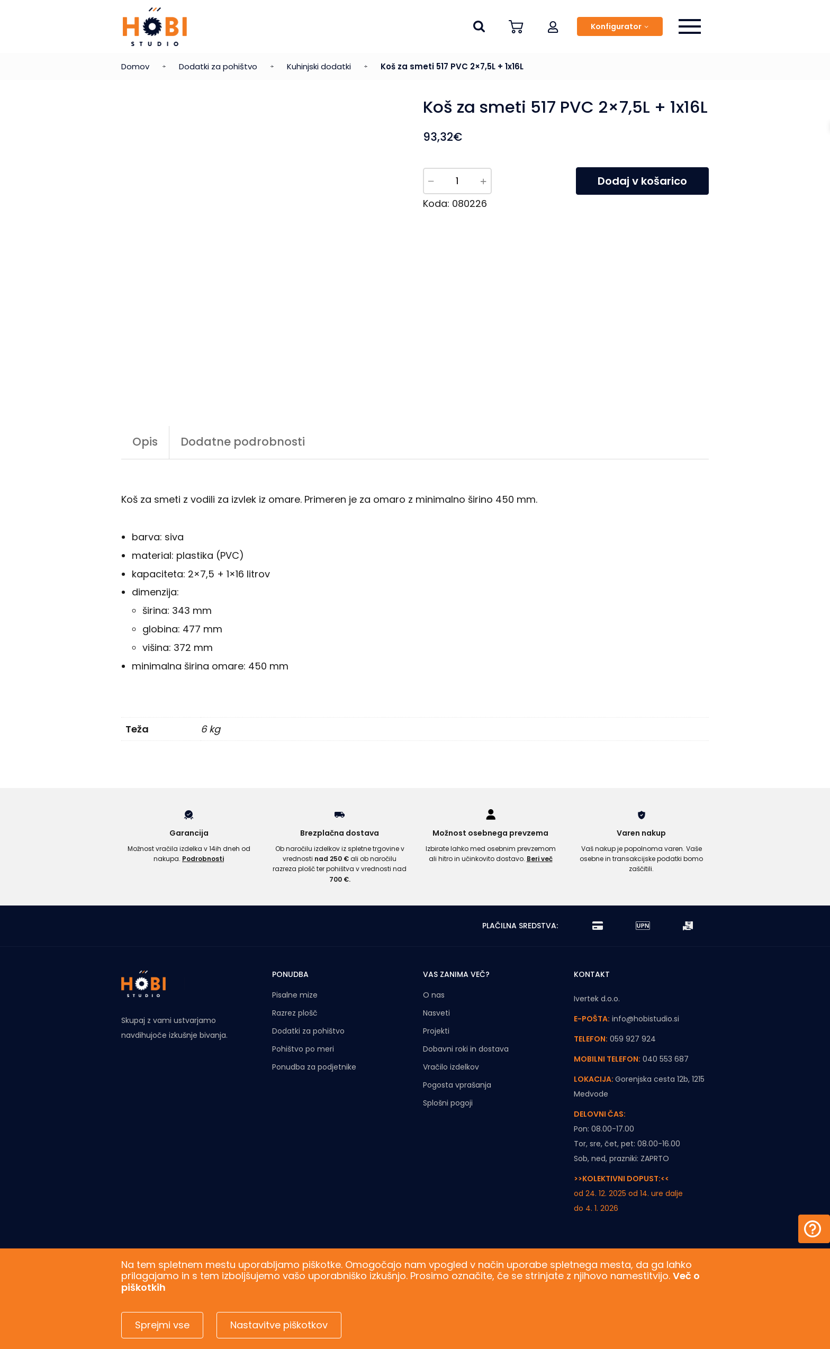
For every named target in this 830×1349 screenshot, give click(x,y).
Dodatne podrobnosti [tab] (243, 441)
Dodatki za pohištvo (218, 66)
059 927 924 (633, 1039)
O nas (434, 995)
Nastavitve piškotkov (279, 1325)
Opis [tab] (145, 441)
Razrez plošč (295, 1013)
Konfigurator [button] (616, 26)
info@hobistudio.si (645, 1018)
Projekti (436, 1031)
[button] (553, 26)
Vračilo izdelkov (451, 1067)
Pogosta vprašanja (457, 1085)
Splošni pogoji (448, 1103)
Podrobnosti (203, 858)
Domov (135, 66)
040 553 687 (666, 1059)
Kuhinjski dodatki (319, 66)
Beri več (540, 858)
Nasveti (436, 1013)
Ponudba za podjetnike (314, 1067)
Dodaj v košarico (642, 181)
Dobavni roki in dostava (466, 1049)
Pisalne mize (295, 995)
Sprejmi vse (162, 1325)
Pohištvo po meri (303, 1049)
